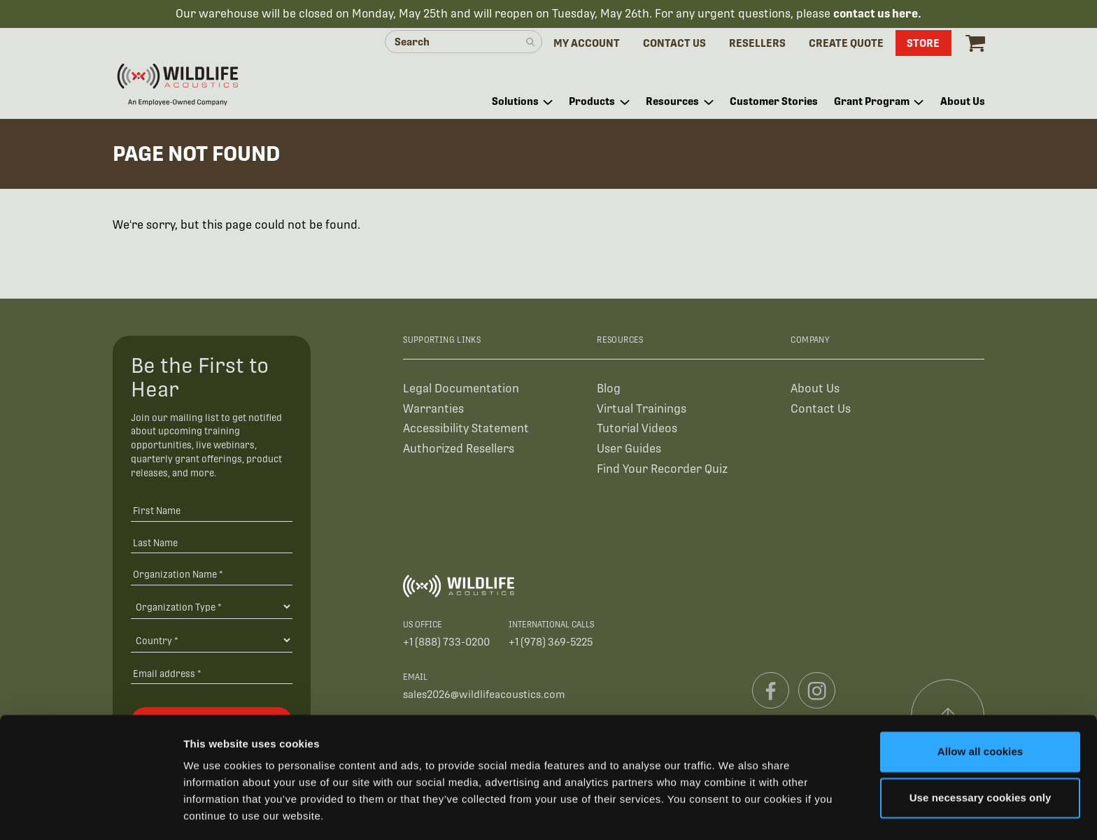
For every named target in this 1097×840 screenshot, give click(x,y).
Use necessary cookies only (981, 755)
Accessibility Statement (466, 430)
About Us (815, 390)
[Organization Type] (211, 608)
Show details (215, 812)
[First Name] (211, 512)
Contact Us (821, 410)
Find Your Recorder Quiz (662, 471)
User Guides (629, 450)
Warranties (433, 410)
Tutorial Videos (637, 430)
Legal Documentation (461, 390)
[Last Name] (211, 543)
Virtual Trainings (641, 410)
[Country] (211, 642)
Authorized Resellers (458, 450)
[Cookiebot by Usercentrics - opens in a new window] (90, 812)
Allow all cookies (980, 710)
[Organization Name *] (211, 576)
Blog (609, 390)
